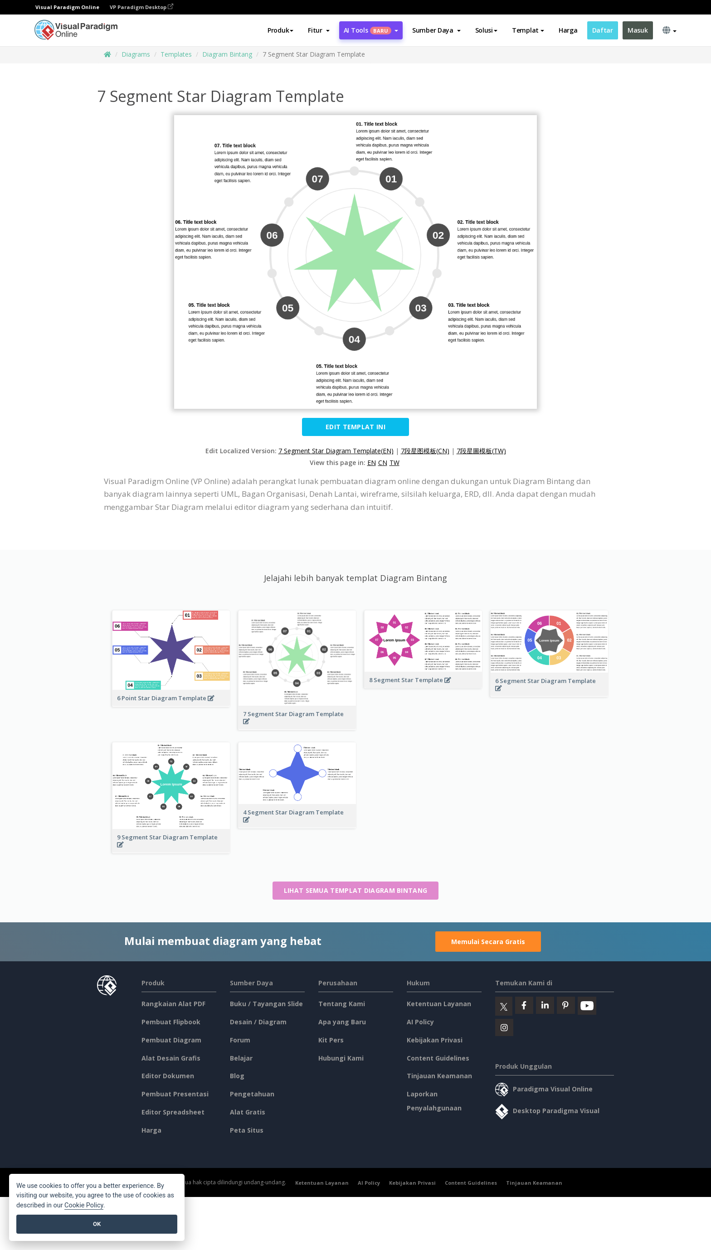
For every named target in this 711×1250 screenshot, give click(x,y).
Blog (237, 1075)
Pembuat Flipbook (170, 1021)
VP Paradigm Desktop (141, 7)
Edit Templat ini (355, 426)
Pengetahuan (252, 1094)
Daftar (602, 30)
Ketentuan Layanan (439, 1003)
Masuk (638, 30)
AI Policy (420, 1021)
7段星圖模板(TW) (481, 450)
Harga (568, 30)
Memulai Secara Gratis (488, 941)
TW (394, 462)
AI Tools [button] (371, 30)
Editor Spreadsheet (173, 1112)
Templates (176, 54)
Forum (240, 1040)
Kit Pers (331, 1040)
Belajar (241, 1058)
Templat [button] (528, 30)
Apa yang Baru (342, 1021)
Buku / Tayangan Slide (266, 1003)
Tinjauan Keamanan (439, 1075)
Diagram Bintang (227, 54)
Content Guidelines (438, 1058)
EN (371, 462)
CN (382, 462)
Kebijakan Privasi (435, 1040)
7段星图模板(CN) (425, 450)
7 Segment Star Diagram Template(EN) (336, 450)
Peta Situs (246, 1130)
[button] (318, 30)
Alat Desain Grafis (170, 1058)
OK (97, 1224)
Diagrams (136, 54)
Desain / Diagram (258, 1021)
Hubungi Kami (341, 1058)
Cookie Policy (83, 1205)
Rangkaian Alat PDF (173, 1003)
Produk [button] (280, 30)
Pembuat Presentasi (175, 1094)
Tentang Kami (341, 1003)
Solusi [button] (486, 30)
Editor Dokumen (167, 1075)
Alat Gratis (247, 1112)
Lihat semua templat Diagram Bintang (356, 890)
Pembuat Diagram (171, 1040)
